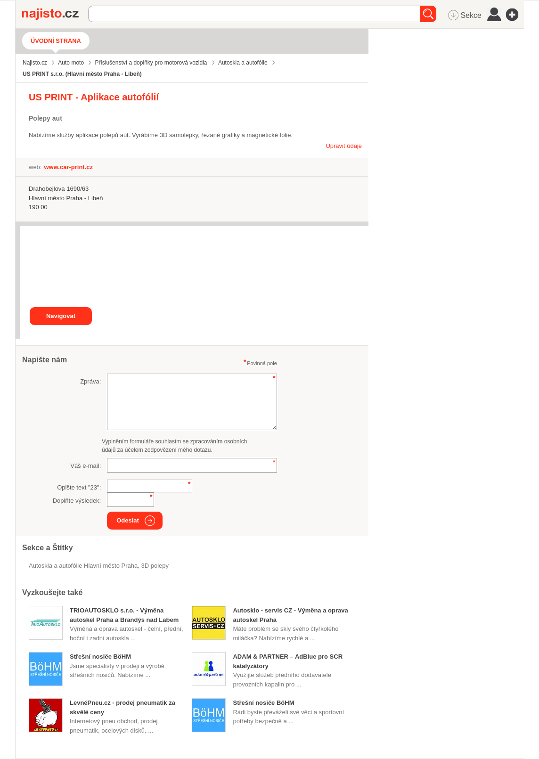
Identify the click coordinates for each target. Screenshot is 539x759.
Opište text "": (79, 487)
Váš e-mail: (85, 465)
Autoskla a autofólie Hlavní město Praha (83, 565)
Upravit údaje (344, 145)
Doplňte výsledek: (77, 500)
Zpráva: (90, 381)
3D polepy (155, 565)
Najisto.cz (55, 14)
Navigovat (60, 315)
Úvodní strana (56, 40)
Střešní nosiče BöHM (100, 656)
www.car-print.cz (68, 167)
